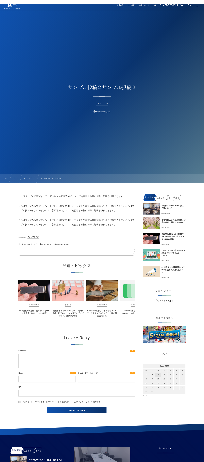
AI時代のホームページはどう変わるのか (173, 207)
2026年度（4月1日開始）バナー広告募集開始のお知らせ (173, 269)
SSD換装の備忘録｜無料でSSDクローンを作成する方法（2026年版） (34, 314)
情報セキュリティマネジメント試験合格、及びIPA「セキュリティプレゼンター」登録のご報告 (68, 316)
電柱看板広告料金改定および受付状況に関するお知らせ (174, 221)
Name (20, 373)
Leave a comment (62, 244)
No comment (46, 244)
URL (20, 387)
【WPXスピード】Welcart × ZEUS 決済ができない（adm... (173, 253)
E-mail (80, 373)
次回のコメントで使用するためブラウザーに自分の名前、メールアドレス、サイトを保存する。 (62, 402)
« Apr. (145, 396)
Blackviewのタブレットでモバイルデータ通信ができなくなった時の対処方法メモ (102, 316)
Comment (22, 351)
